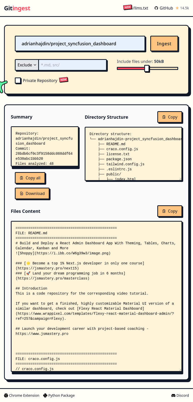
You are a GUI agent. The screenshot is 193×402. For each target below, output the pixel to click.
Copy (169, 117)
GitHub (163, 8)
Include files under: (140, 61)
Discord (180, 395)
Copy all (30, 178)
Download (32, 193)
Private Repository (36, 80)
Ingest (164, 44)
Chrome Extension (21, 395)
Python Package (59, 395)
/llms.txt (135, 8)
